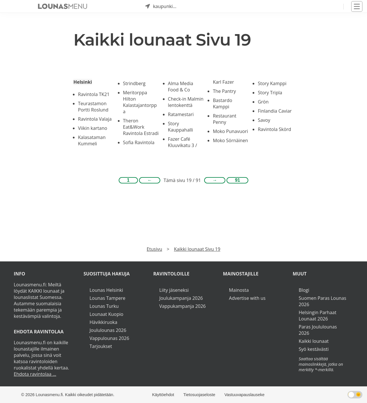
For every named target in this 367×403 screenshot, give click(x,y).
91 (237, 180)
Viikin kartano (92, 128)
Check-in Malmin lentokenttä (186, 102)
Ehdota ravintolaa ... (35, 374)
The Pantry (224, 91)
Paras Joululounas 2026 (318, 330)
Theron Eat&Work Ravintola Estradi (141, 127)
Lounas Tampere (107, 298)
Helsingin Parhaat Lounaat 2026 (317, 315)
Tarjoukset (100, 346)
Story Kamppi (272, 83)
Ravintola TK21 (94, 94)
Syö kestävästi (314, 349)
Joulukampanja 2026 (181, 298)
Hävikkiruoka (103, 322)
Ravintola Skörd (274, 129)
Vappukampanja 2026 (182, 306)
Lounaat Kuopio (106, 314)
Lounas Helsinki (106, 290)
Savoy (264, 120)
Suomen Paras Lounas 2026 (322, 301)
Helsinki (82, 82)
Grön (263, 102)
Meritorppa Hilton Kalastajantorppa (140, 102)
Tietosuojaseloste (199, 394)
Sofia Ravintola (139, 142)
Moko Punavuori (230, 131)
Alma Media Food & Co (180, 86)
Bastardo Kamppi (222, 103)
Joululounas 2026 (107, 330)
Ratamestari (181, 114)
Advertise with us (247, 298)
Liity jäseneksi (174, 290)
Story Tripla (270, 92)
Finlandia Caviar (275, 111)
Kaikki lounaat (314, 341)
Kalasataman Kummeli (92, 140)
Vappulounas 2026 (109, 338)
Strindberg (134, 83)
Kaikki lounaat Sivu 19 (197, 249)
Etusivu (154, 249)
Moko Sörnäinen (230, 140)
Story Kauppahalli (180, 126)
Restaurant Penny (224, 119)
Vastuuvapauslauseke (245, 394)
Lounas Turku (104, 306)
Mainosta (239, 290)
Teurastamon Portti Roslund (93, 106)
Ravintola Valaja (95, 119)
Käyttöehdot (163, 394)
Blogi (304, 290)
